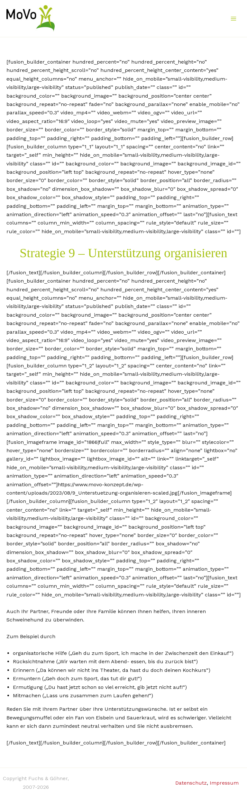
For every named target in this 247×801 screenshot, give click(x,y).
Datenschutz (191, 783)
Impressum (224, 783)
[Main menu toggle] (233, 19)
